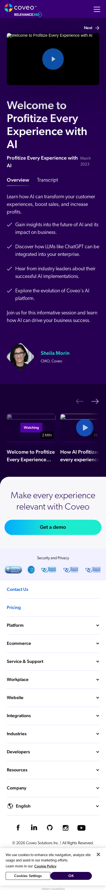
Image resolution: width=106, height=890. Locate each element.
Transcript (47, 180)
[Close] (98, 854)
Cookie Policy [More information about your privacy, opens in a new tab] (45, 866)
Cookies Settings (28, 876)
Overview (18, 180)
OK (70, 876)
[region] (53, 866)
